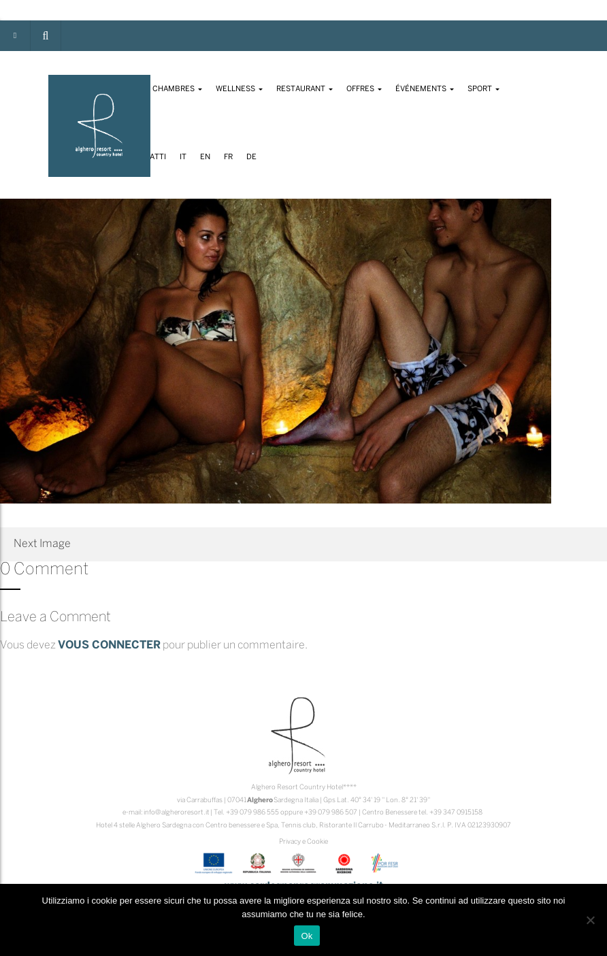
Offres (364, 89)
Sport (483, 89)
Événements (424, 89)
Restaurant (304, 89)
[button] (46, 35)
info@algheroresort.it (177, 813)
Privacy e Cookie (303, 842)
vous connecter (109, 645)
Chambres (177, 89)
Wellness (239, 89)
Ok (306, 936)
